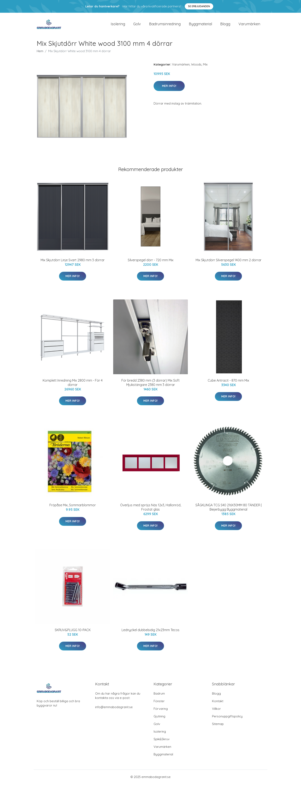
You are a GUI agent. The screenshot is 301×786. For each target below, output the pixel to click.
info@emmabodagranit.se (114, 709)
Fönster (159, 703)
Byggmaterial (200, 25)
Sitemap (218, 726)
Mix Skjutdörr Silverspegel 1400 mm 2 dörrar (228, 262)
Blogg (225, 25)
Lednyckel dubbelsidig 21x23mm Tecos (150, 632)
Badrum (159, 695)
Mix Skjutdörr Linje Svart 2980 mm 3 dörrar (73, 262)
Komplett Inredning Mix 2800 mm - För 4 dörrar (73, 384)
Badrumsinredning (165, 25)
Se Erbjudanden (199, 6)
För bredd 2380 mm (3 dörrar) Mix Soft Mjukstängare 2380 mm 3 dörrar (150, 384)
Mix (205, 66)
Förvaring (161, 711)
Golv (137, 25)
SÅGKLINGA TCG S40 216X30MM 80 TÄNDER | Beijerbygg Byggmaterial (228, 509)
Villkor (216, 711)
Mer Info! (169, 88)
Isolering (118, 25)
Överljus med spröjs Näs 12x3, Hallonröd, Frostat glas (150, 509)
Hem (40, 53)
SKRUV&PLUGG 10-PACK (73, 632)
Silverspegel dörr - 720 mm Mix (150, 262)
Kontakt (217, 703)
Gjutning (159, 718)
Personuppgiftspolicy (227, 718)
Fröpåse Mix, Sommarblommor (72, 507)
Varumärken (249, 25)
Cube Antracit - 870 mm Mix (228, 382)
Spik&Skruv (162, 741)
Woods (196, 66)
